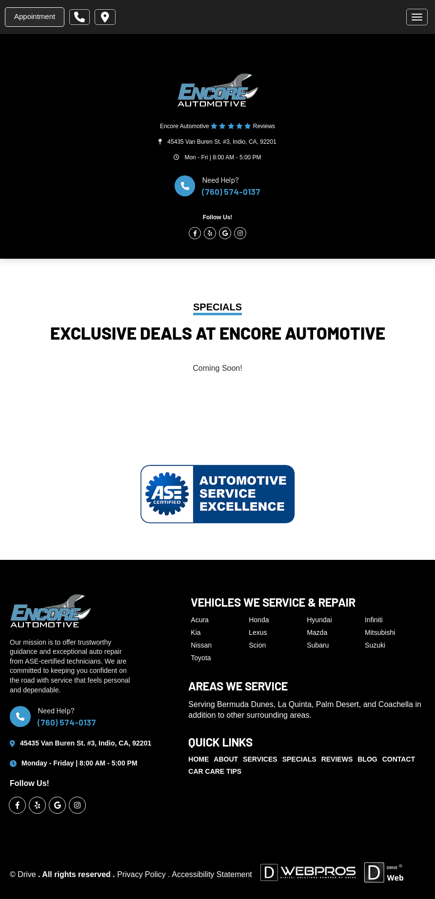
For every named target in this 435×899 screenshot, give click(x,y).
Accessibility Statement (212, 874)
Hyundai (319, 620)
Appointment (34, 16)
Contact (398, 759)
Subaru (318, 645)
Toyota (201, 658)
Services (260, 759)
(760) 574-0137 (231, 191)
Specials (299, 759)
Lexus (258, 632)
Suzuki (375, 645)
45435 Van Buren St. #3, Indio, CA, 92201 (221, 141)
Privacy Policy (142, 874)
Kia (195, 632)
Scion (257, 645)
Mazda (317, 632)
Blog (367, 759)
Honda (259, 620)
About (226, 759)
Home (198, 759)
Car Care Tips (214, 771)
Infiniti (374, 620)
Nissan (201, 645)
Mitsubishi (380, 632)
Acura (200, 620)
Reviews (337, 759)
